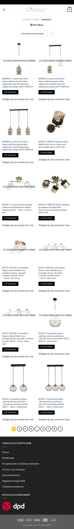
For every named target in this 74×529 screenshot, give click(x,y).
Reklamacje (8, 457)
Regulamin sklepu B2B (13, 480)
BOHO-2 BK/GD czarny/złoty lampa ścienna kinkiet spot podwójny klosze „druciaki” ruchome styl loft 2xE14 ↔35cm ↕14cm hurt (51, 272)
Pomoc (6, 452)
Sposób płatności (11, 475)
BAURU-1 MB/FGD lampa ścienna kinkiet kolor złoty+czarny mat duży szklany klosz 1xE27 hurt (53, 144)
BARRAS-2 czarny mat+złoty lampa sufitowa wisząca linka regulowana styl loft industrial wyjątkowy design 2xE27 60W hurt (54, 82)
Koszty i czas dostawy (13, 469)
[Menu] (4, 9)
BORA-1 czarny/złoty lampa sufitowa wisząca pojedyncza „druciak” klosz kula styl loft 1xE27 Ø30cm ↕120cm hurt (53, 337)
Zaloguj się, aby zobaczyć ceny (17, 99)
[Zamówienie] (36, 33)
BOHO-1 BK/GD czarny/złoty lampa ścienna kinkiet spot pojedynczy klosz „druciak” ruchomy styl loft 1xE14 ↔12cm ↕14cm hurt (15, 272)
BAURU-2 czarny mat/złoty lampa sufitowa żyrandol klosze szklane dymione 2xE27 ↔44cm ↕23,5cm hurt (17, 208)
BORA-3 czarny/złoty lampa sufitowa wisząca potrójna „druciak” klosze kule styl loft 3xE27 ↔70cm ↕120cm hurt (51, 403)
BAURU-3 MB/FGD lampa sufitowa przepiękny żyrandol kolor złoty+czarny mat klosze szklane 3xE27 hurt (53, 208)
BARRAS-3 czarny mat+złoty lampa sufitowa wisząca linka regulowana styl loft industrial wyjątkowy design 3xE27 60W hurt (17, 145)
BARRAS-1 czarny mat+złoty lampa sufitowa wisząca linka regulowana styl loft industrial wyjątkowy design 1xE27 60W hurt (17, 82)
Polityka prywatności (13, 486)
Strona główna (31, 19)
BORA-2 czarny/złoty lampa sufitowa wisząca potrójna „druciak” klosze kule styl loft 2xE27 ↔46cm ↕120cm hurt (15, 403)
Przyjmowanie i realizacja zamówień (20, 463)
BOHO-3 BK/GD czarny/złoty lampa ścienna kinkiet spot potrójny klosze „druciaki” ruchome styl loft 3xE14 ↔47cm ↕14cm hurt (17, 338)
